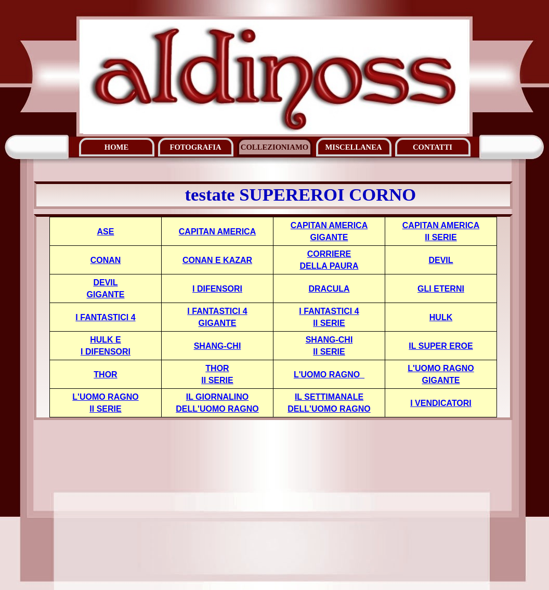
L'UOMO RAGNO (329, 374)
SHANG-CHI (217, 346)
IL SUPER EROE (441, 346)
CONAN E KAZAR (217, 260)
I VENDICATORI (441, 403)
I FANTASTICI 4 (105, 317)
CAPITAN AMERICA (217, 231)
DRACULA (328, 288)
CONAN (105, 260)
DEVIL (440, 260)
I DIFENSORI (217, 288)
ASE (105, 231)
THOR (105, 374)
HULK (440, 317)
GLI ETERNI (440, 288)
